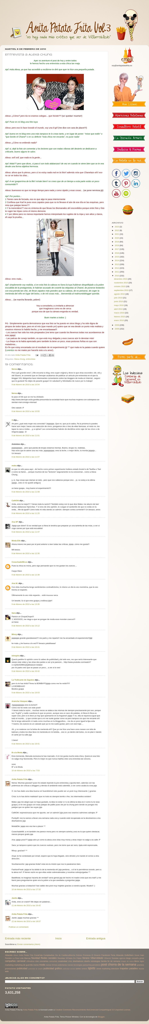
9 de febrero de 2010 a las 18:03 (26, 693)
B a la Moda (17, 752)
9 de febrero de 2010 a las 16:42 (26, 671)
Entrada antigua (95, 938)
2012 (117, 268)
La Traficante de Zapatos (23, 680)
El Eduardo (96, 955)
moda (42, 964)
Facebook (105, 955)
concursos (53, 961)
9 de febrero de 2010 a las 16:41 (26, 647)
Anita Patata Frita (20, 779)
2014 (117, 260)
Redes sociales (49, 958)
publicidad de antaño (35, 969)
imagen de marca (127, 961)
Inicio (58, 938)
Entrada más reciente (18, 938)
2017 (117, 249)
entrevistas (30, 359)
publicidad (22, 968)
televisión (115, 969)
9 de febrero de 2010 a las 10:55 (26, 411)
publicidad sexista (69, 969)
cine (37, 961)
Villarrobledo (96, 958)
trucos (141, 969)
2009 (117, 325)
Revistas (61, 958)
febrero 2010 (120, 317)
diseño (87, 961)
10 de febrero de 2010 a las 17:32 (26, 889)
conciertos (44, 961)
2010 (117, 276)
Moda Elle (16, 541)
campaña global (138, 958)
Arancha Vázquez (20, 701)
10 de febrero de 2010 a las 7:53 (26, 770)
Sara (14, 613)
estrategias (95, 961)
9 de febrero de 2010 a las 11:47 (26, 532)
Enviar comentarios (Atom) (28, 944)
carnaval (21, 961)
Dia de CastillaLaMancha (65, 955)
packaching (87, 965)
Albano (15, 955)
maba (14, 466)
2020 (117, 238)
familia (104, 961)
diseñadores (78, 961)
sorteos (84, 969)
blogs (128, 958)
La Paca (16, 958)
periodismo (96, 965)
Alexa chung (19, 359)
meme (36, 965)
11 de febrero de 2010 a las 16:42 (26, 905)
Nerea (14, 369)
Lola (21, 958)
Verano (86, 958)
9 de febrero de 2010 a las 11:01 (26, 435)
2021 (117, 234)
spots (91, 968)
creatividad (62, 961)
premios (140, 965)
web (7, 971)
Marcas (27, 958)
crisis (70, 961)
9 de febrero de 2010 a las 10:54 (26, 384)
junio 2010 (118, 301)
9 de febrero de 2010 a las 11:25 (26, 513)
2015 (117, 257)
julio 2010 (118, 298)
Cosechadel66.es (19, 562)
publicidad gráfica (52, 968)
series (78, 969)
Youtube (115, 958)
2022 (117, 230)
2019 (117, 242)
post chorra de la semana (118, 964)
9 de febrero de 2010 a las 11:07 (26, 457)
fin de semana (113, 961)
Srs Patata (77, 958)
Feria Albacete (117, 955)
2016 (117, 253)
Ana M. (15, 583)
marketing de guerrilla (23, 965)
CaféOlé (15, 500)
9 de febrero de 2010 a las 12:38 (26, 575)
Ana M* (15, 522)
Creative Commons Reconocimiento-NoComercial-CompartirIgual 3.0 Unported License (92, 1010)
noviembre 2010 (121, 283)
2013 (117, 264)
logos (142, 961)
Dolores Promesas (83, 955)
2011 (117, 272)
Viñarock (107, 958)
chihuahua (30, 961)
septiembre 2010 (121, 290)
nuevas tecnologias (74, 965)
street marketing (103, 969)
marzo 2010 (119, 313)
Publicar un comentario (19, 927)
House (136, 955)
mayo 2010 (119, 305)
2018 (117, 245)
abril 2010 (118, 309)
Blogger (101, 1017)
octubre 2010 (120, 286)
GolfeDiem (129, 955)
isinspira (16, 656)
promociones (10, 969)
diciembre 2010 (121, 279)
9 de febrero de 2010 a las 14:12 (26, 626)
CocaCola (38, 955)
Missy (14, 634)
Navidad (35, 958)
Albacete (9, 955)
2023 (117, 227)
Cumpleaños (48, 955)
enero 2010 (119, 320)
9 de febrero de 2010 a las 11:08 (26, 492)
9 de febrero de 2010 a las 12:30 (26, 553)
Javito (14, 898)
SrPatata (69, 958)
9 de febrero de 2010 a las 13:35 (26, 604)
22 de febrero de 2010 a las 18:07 (26, 921)
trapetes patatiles (129, 968)
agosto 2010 (119, 294)
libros (136, 961)
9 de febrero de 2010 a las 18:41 (26, 744)
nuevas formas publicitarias (56, 965)
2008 (117, 329)
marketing (9, 965)
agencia (122, 958)
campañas (10, 961)
